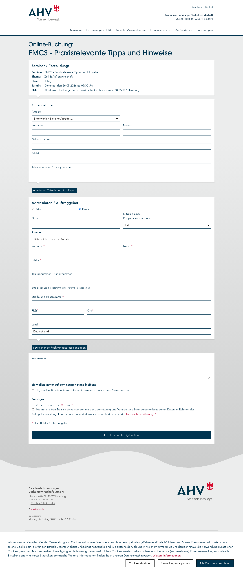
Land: (121, 329)
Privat (37, 209)
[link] (42, 499)
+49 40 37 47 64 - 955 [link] (43, 502)
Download (196, 7)
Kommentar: (121, 369)
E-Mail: (121, 158)
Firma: (76, 223)
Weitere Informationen (167, 555)
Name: (167, 130)
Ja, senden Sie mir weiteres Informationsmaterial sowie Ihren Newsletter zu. (81, 390)
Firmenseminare (160, 30)
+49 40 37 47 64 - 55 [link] (42, 499)
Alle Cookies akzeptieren (215, 563)
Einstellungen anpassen (175, 563)
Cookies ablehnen (140, 563)
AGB (63, 405)
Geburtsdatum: (121, 144)
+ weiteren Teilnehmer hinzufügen (54, 190)
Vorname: (76, 130)
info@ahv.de (37, 509)
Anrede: (76, 116)
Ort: (149, 315)
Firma (84, 209)
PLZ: (58, 315)
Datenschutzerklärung (139, 414)
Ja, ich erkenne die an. (52, 405)
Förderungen (205, 30)
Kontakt (209, 7)
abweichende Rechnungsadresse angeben (59, 347)
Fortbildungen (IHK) (98, 30)
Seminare (76, 30)
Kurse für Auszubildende (130, 30)
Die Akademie (183, 30)
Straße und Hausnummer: (121, 301)
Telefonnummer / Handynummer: (121, 171)
